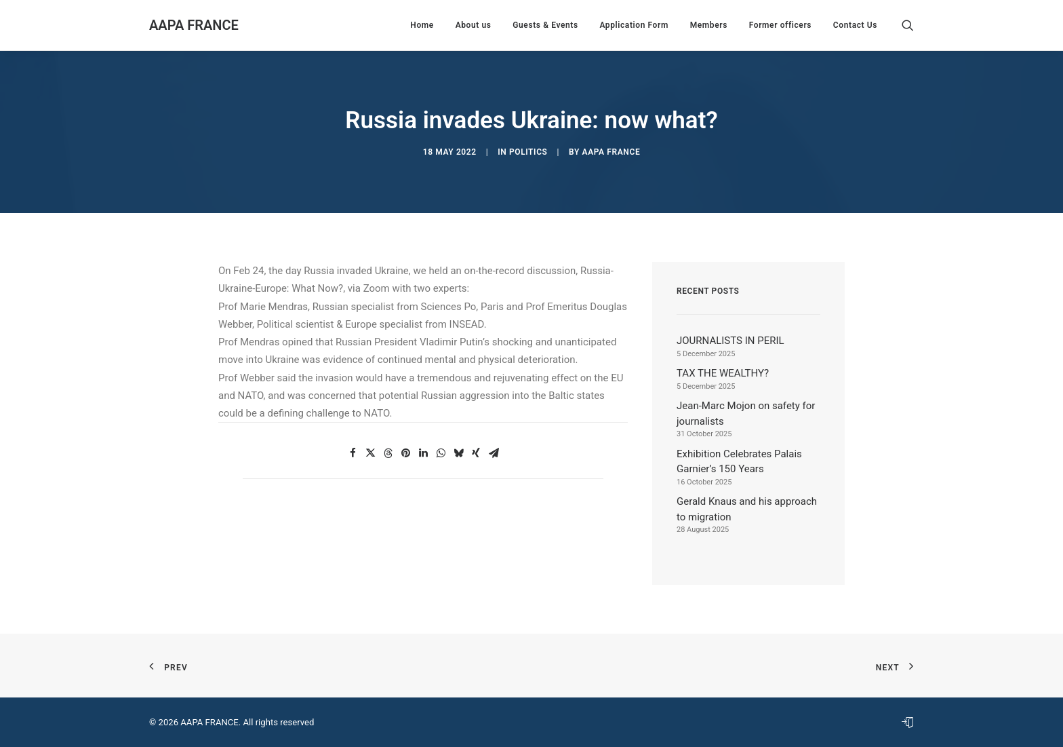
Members (708, 25)
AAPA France (611, 152)
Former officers (780, 25)
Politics (528, 152)
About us (474, 25)
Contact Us (855, 25)
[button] (908, 25)
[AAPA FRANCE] (194, 25)
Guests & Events (545, 25)
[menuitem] (422, 25)
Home (422, 25)
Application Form (633, 25)
